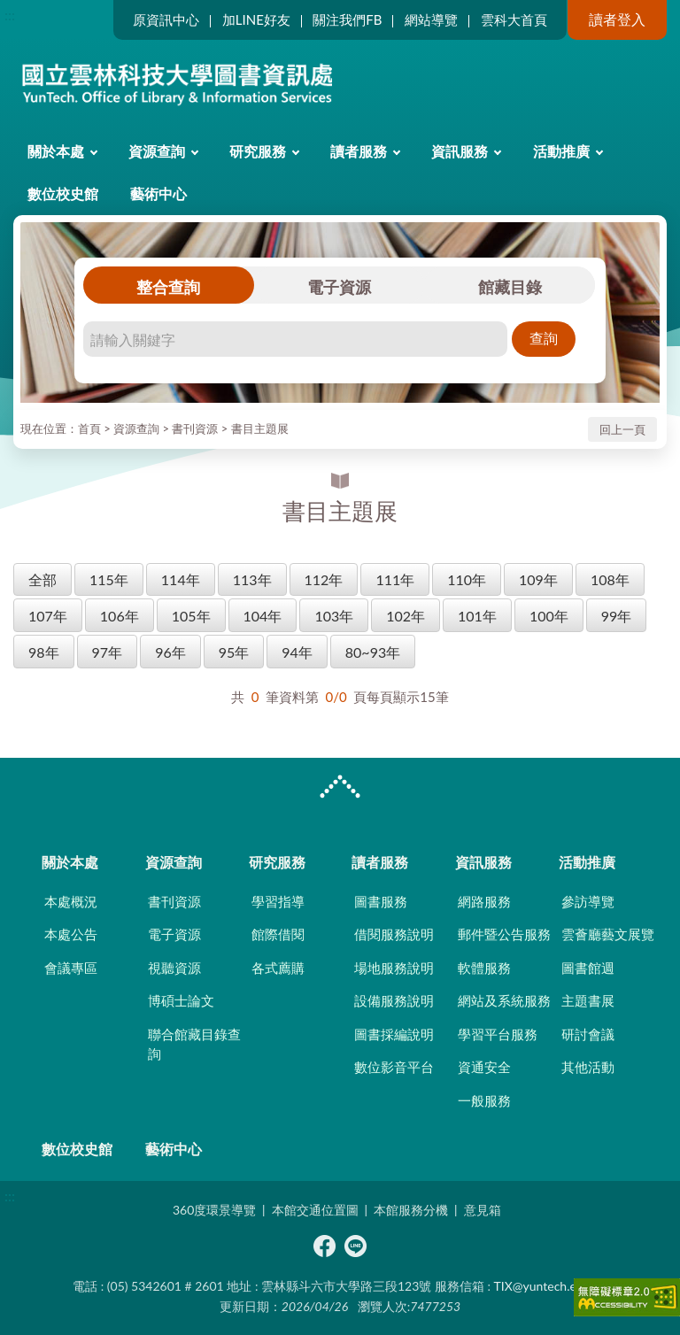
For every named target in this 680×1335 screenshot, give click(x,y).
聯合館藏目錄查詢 (194, 1044)
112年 (324, 579)
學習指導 (278, 901)
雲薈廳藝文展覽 (607, 934)
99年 (616, 615)
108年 (610, 579)
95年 (234, 652)
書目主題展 (260, 428)
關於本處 (55, 151)
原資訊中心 (166, 19)
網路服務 (484, 901)
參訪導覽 (587, 901)
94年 (297, 652)
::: (9, 14)
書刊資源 (195, 428)
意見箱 (482, 1209)
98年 (43, 652)
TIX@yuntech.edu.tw (550, 1285)
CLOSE (340, 789)
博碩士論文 (181, 1000)
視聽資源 (174, 968)
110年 (466, 579)
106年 (119, 615)
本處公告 (70, 934)
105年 (191, 615)
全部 (42, 579)
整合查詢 (168, 287)
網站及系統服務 (504, 1000)
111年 (394, 579)
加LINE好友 (256, 19)
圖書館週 (587, 968)
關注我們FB (347, 19)
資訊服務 (459, 151)
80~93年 (372, 652)
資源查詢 (156, 151)
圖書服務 (380, 901)
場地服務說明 (394, 968)
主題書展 (587, 1000)
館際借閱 (278, 934)
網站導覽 (431, 19)
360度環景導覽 (214, 1209)
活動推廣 (561, 151)
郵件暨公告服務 (504, 934)
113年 (252, 579)
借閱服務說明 (394, 934)
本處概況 (70, 901)
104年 (262, 615)
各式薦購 (278, 968)
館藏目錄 (510, 287)
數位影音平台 (394, 1067)
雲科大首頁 (514, 19)
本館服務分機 (411, 1209)
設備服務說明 (394, 1000)
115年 (108, 579)
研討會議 (587, 1034)
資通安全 (484, 1067)
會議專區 (70, 968)
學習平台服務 (497, 1034)
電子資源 (339, 287)
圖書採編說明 (394, 1034)
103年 (333, 615)
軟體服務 (484, 968)
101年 (477, 615)
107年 (47, 615)
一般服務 (484, 1100)
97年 (107, 652)
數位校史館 (62, 193)
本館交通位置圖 (315, 1209)
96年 (170, 652)
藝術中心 (158, 193)
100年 (548, 615)
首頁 (89, 428)
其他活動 (587, 1067)
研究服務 (257, 151)
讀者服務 (358, 151)
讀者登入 (617, 19)
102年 (405, 615)
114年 (180, 579)
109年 (538, 579)
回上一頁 (622, 429)
